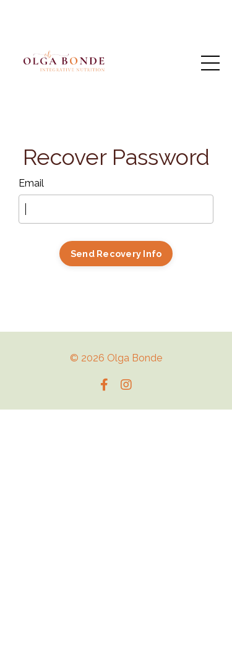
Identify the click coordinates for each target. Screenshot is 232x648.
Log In (116, 292)
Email (31, 183)
